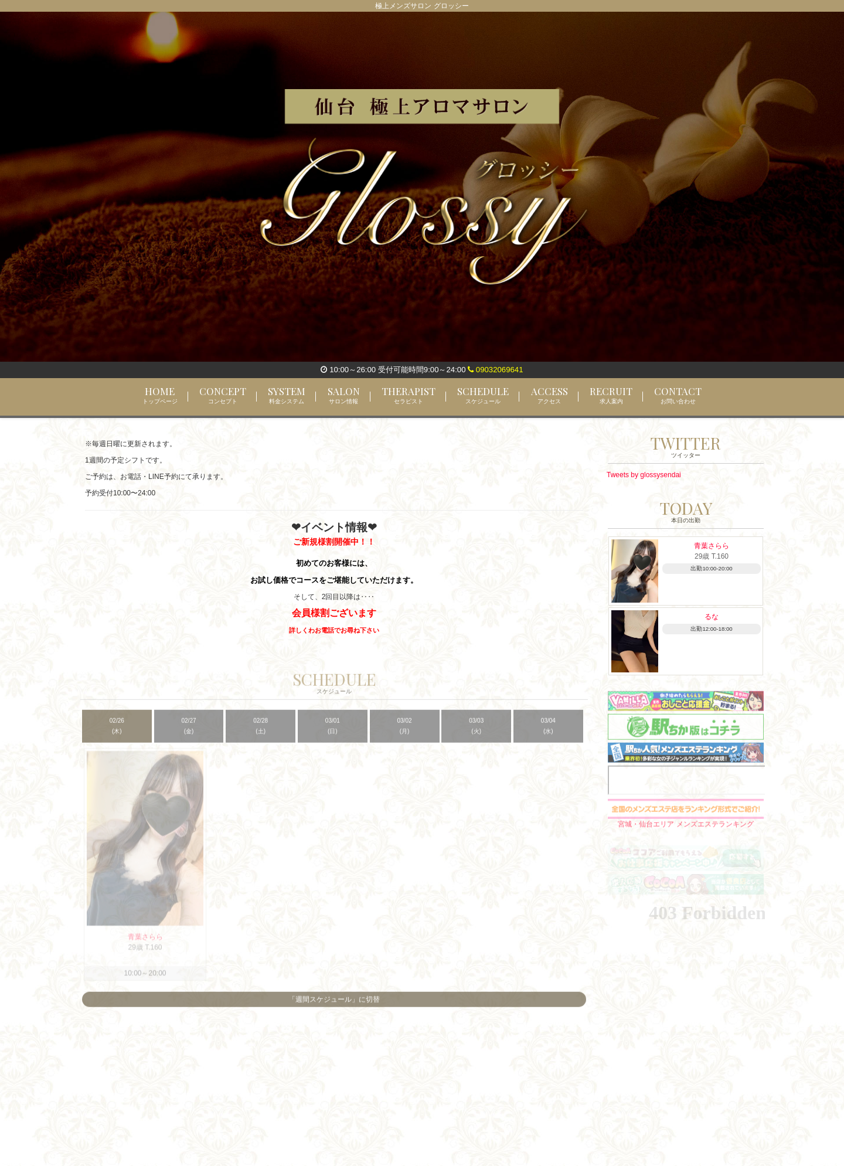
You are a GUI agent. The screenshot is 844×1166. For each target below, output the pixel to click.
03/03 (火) (476, 733)
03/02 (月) (404, 733)
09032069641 (495, 369)
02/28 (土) (260, 733)
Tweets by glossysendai (644, 475)
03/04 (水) (548, 733)
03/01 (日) (332, 733)
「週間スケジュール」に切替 (334, 1007)
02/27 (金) (188, 733)
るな (712, 617)
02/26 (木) (117, 733)
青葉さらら (711, 546)
